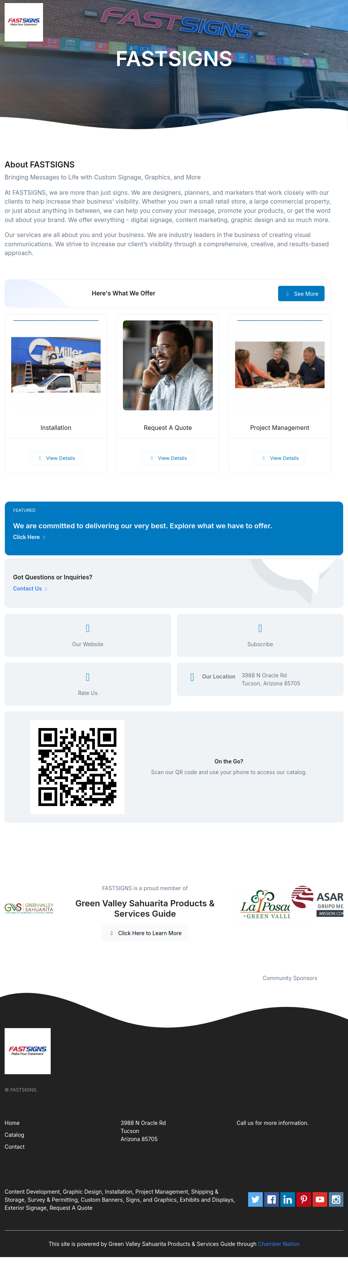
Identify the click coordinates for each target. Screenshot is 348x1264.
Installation (56, 427)
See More (301, 293)
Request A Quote (168, 427)
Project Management (279, 427)
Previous (231, 924)
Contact (15, 1146)
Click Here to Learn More (145, 933)
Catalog (14, 1134)
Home (12, 1123)
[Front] (25, 22)
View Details (56, 458)
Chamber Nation (279, 1244)
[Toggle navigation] (336, 22)
